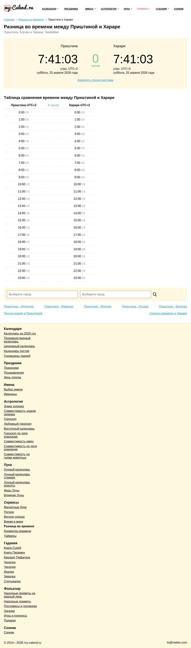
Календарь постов (16, 351)
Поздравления (14, 372)
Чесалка (9, 567)
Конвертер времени (17, 531)
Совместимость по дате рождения (20, 448)
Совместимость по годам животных (17, 456)
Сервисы (142, 9)
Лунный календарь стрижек (17, 476)
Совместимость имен (19, 441)
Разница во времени (19, 526)
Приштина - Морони (97, 306)
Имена (89, 9)
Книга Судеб (12, 547)
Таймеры (10, 536)
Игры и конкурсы (15, 615)
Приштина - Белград (173, 306)
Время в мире (13, 521)
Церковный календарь (19, 346)
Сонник (179, 9)
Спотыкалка (12, 581)
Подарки (10, 620)
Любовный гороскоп (18, 423)
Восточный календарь (19, 428)
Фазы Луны (11, 490)
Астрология (108, 9)
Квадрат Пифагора (17, 557)
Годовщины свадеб (17, 355)
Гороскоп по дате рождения (16, 435)
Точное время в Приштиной (23, 313)
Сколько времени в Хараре (168, 313)
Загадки (9, 611)
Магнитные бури (15, 507)
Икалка (9, 571)
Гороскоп (10, 419)
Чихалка (9, 562)
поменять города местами (95, 80)
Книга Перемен (14, 552)
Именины (10, 394)
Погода (9, 512)
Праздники (71, 9)
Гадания (161, 9)
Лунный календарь (17, 469)
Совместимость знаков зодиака (20, 412)
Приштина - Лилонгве (19, 306)
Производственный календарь (17, 340)
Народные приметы (17, 601)
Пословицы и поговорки (20, 606)
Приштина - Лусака (135, 306)
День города (12, 377)
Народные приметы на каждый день (19, 595)
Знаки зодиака (14, 406)
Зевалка (9, 576)
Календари (49, 9)
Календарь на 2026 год (20, 333)
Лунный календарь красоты (17, 484)
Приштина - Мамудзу (58, 306)
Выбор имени (13, 389)
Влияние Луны (14, 495)
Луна (127, 9)
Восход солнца (14, 516)
